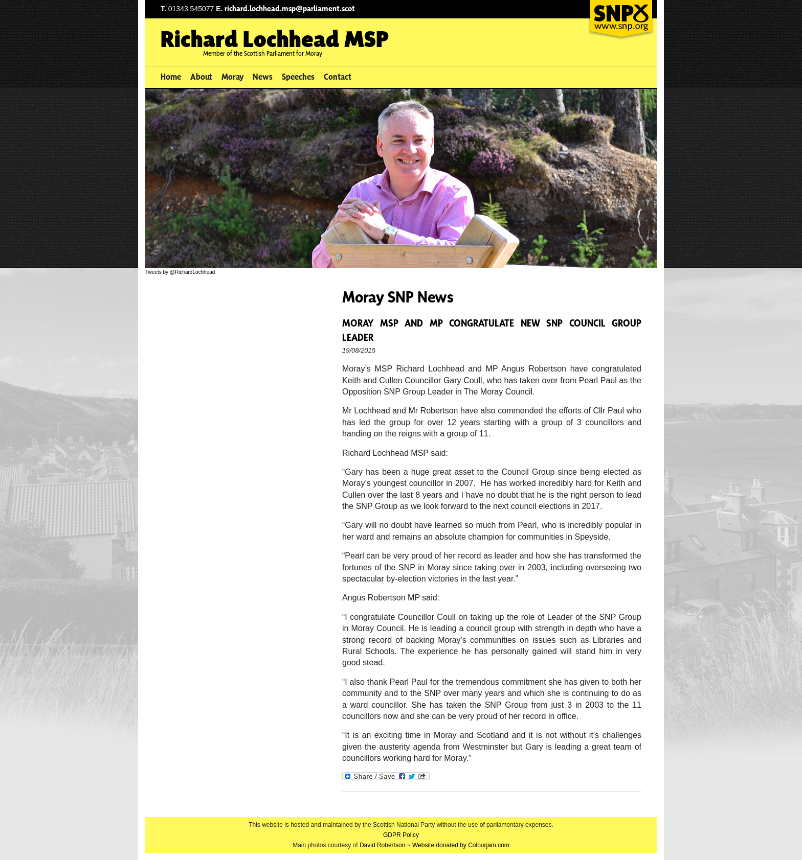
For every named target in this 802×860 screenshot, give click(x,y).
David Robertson (382, 845)
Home (171, 76)
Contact (337, 76)
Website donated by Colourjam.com (460, 845)
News (263, 76)
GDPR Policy (401, 835)
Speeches (298, 76)
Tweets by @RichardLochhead (180, 272)
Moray (232, 76)
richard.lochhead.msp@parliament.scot (290, 8)
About (201, 76)
